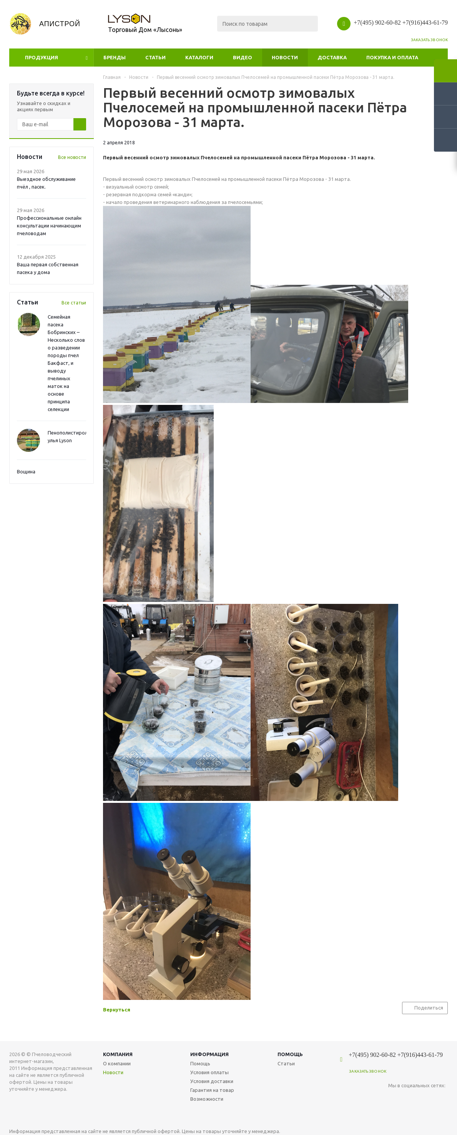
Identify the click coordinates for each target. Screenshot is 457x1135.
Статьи (155, 57)
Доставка (332, 57)
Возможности (206, 1099)
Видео (242, 57)
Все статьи (73, 302)
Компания (118, 1054)
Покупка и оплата (392, 57)
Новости (285, 57)
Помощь (290, 1054)
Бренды (114, 57)
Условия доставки (211, 1081)
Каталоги (199, 57)
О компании (117, 1063)
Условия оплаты (209, 1072)
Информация (209, 1054)
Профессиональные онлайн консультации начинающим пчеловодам (49, 225)
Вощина (26, 471)
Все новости (72, 157)
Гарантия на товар (212, 1090)
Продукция (41, 57)
